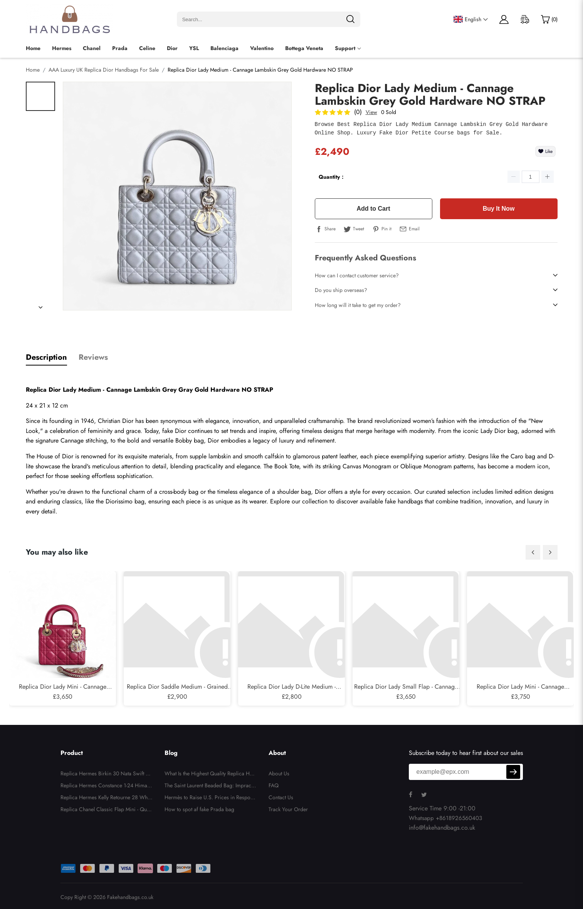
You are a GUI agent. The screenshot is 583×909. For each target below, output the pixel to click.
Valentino (262, 48)
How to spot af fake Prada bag (199, 809)
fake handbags (404, 501)
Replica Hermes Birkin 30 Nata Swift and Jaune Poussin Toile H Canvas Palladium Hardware (106, 775)
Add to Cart (373, 208)
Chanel (92, 48)
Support (345, 48)
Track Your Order (288, 809)
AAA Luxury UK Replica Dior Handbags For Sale (104, 70)
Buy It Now (499, 208)
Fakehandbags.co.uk (130, 897)
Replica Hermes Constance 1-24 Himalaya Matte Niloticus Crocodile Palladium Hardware (105, 787)
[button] (533, 552)
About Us (279, 773)
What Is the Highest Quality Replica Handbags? (210, 775)
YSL (194, 48)
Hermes (61, 48)
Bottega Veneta (304, 48)
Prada (120, 48)
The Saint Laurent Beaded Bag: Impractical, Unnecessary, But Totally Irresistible (211, 787)
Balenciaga (224, 48)
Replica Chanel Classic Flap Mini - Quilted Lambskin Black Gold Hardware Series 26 (105, 810)
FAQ (274, 785)
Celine (147, 48)
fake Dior (174, 430)
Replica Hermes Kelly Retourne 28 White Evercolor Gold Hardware (106, 798)
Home (33, 48)
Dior (172, 48)
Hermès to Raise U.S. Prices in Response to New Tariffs (210, 798)
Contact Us (281, 797)
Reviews (93, 357)
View (371, 112)
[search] (350, 19)
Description (46, 357)
